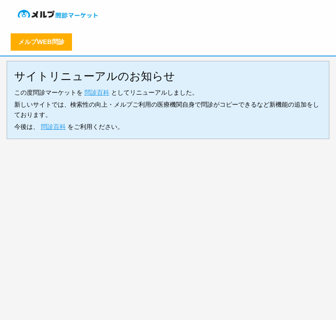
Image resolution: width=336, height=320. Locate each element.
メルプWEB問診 (41, 41)
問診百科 (96, 92)
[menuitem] (59, 14)
